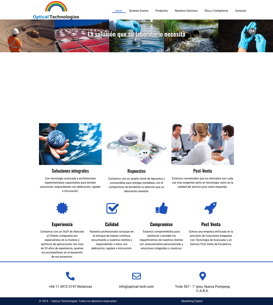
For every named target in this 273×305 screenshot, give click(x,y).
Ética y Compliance (216, 10)
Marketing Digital (191, 301)
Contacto (240, 10)
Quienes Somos (138, 10)
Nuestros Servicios (186, 10)
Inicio (118, 10)
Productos (161, 10)
